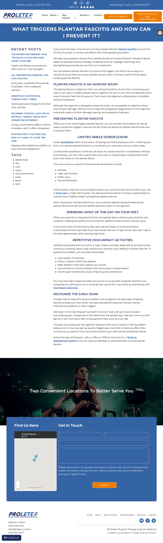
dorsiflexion (67, 142)
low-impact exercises (65, 288)
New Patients (66, 16)
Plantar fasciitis (127, 49)
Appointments (118, 16)
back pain (61, 193)
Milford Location (25, 5)
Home (45, 15)
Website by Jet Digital (145, 533)
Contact (97, 15)
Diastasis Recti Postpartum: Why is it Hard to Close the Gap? (28, 137)
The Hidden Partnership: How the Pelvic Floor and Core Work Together (29, 57)
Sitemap (112, 533)
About (53, 15)
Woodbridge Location (121, 5)
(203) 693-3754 (43, 5)
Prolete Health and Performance (147, 16)
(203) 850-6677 (142, 5)
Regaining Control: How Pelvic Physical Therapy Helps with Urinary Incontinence (30, 116)
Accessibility (125, 533)
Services (84, 15)
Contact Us (11, 538)
